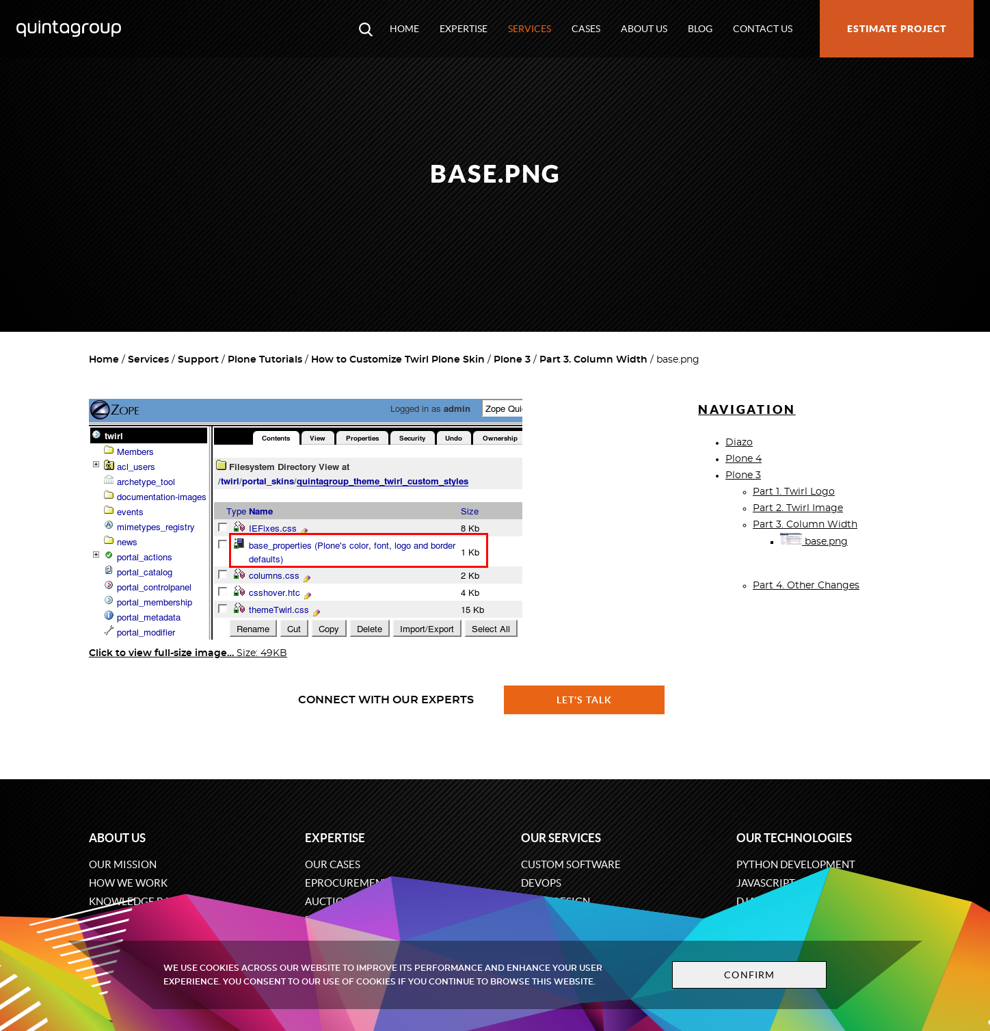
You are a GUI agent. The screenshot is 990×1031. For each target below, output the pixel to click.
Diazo (739, 442)
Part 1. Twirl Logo (794, 492)
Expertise (463, 28)
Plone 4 (743, 459)
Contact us (762, 28)
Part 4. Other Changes (806, 585)
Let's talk (585, 699)
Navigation (747, 409)
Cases (586, 28)
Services (529, 28)
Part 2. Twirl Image (798, 508)
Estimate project (896, 28)
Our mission (123, 864)
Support (198, 360)
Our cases (332, 864)
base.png (814, 542)
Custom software (571, 864)
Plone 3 (512, 360)
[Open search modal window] (365, 28)
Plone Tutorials (265, 360)
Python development (795, 864)
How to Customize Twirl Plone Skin (398, 360)
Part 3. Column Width (593, 360)
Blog (700, 28)
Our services (561, 838)
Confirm (749, 974)
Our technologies (794, 838)
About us (644, 28)
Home (404, 28)
